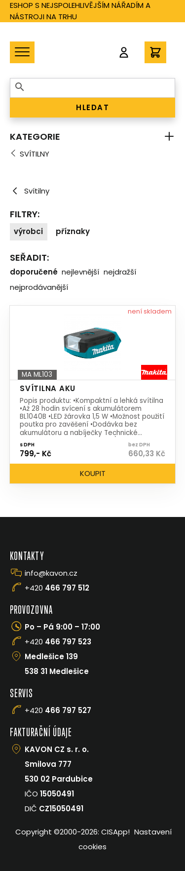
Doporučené (34, 272)
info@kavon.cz (51, 573)
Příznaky (73, 231)
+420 (57, 588)
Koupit (93, 473)
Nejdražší (120, 272)
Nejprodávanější (39, 287)
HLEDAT (92, 107)
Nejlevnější (80, 272)
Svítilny (34, 154)
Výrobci (28, 231)
